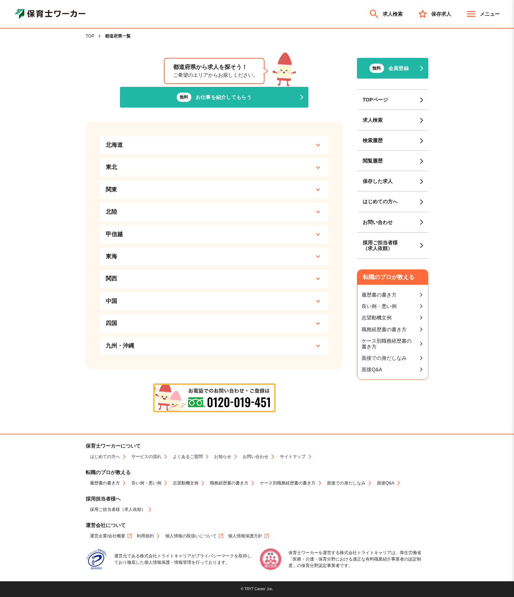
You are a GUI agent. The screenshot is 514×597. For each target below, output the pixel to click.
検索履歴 (373, 140)
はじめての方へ (380, 201)
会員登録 (389, 68)
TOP (90, 36)
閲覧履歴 (373, 161)
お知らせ (222, 456)
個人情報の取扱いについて (191, 536)
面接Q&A (372, 369)
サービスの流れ (146, 456)
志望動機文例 (377, 317)
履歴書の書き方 (379, 295)
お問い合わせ (378, 222)
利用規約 (145, 536)
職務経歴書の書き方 (384, 329)
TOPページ (375, 100)
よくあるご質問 (188, 456)
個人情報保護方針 (245, 536)
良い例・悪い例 (379, 306)
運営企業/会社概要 (107, 536)
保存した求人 (378, 181)
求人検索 (385, 14)
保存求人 (434, 14)
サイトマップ (293, 456)
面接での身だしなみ (384, 358)
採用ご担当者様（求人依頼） (380, 245)
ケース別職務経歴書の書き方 (387, 343)
